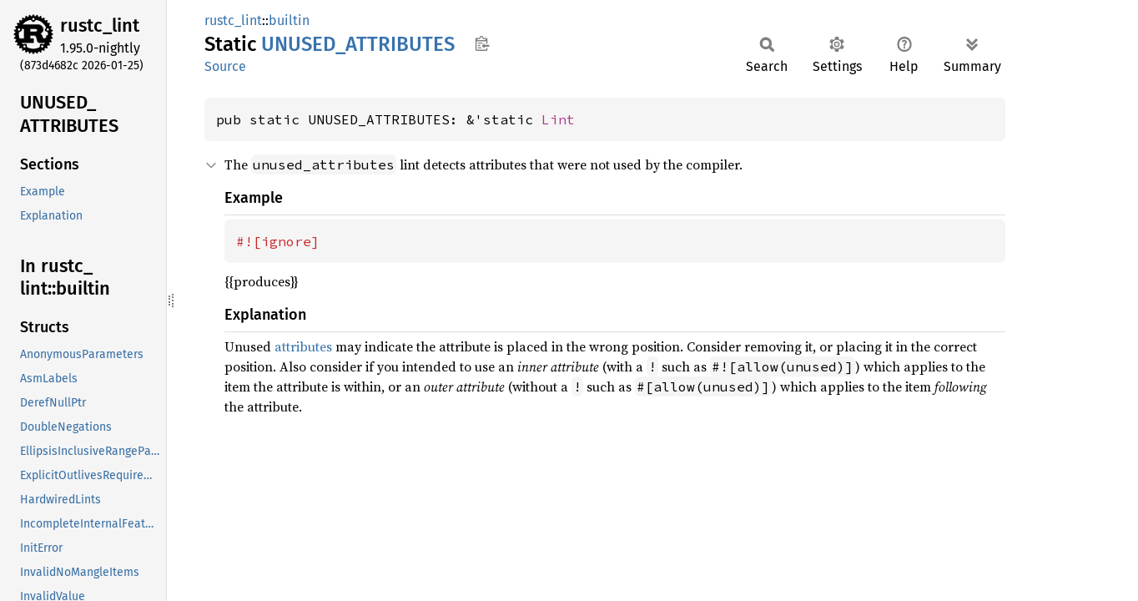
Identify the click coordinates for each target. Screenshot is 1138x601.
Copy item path (482, 43)
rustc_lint (99, 25)
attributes (303, 346)
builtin (289, 20)
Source (225, 66)
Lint (558, 119)
